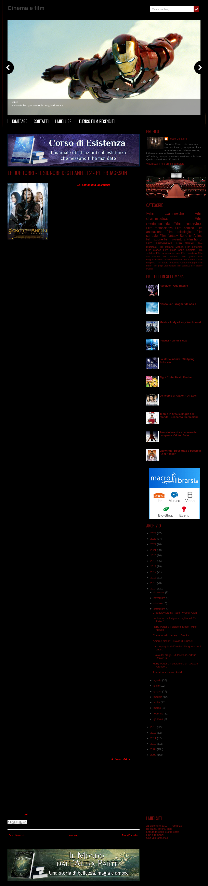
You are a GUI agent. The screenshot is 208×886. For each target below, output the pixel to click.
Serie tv (186, 235)
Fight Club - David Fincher (176, 377)
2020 (153, 555)
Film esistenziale (159, 243)
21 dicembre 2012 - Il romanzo (164, 825)
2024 (153, 533)
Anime (198, 235)
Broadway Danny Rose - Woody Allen (175, 612)
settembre (160, 608)
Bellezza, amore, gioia (159, 828)
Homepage (19, 121)
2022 (153, 544)
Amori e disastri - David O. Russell (173, 640)
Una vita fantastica (157, 837)
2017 (153, 572)
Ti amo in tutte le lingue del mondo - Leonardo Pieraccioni (179, 415)
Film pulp (157, 265)
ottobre (158, 603)
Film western (189, 253)
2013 (153, 726)
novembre (160, 597)
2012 (153, 732)
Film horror (195, 239)
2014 (153, 588)
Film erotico (197, 266)
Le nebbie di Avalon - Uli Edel (178, 395)
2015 (153, 583)
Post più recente (17, 835)
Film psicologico (179, 232)
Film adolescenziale (168, 253)
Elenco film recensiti (97, 121)
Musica (178, 259)
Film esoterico (171, 256)
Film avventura (174, 239)
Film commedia (165, 213)
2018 (153, 566)
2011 (153, 738)
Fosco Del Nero (178, 138)
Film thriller (185, 243)
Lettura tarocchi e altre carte (162, 831)
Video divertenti (165, 259)
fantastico (174, 262)
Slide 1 (15, 102)
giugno (158, 691)
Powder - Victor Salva (173, 340)
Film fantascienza (159, 228)
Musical (149, 269)
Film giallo (169, 249)
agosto (158, 680)
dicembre (159, 592)
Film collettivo (183, 266)
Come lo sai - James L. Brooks (171, 635)
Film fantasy (50, 178)
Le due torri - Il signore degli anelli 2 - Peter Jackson (67, 173)
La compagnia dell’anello (93, 184)
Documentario (190, 259)
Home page (73, 835)
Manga (180, 246)
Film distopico (194, 246)
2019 (153, 560)
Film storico (153, 249)
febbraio (159, 713)
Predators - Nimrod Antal (167, 672)
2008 (153, 754)
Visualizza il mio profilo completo (165, 163)
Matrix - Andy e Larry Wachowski (180, 322)
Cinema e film (26, 8)
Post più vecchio (130, 835)
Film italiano (166, 246)
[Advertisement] (174, 786)
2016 (153, 577)
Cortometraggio (188, 262)
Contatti (41, 121)
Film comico (184, 228)
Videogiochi (170, 265)
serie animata (186, 249)
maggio (158, 696)
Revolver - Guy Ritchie (174, 285)
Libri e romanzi (155, 834)
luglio (157, 685)
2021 (153, 549)
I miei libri (64, 121)
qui (26, 814)
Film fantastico (188, 223)
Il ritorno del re (120, 759)
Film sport (162, 262)
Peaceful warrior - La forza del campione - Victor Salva (178, 434)
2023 (153, 538)
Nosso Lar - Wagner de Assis (178, 303)
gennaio (159, 719)
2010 (153, 743)
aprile (157, 702)
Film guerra (189, 256)
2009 (153, 749)
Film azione (154, 239)
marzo (158, 707)
